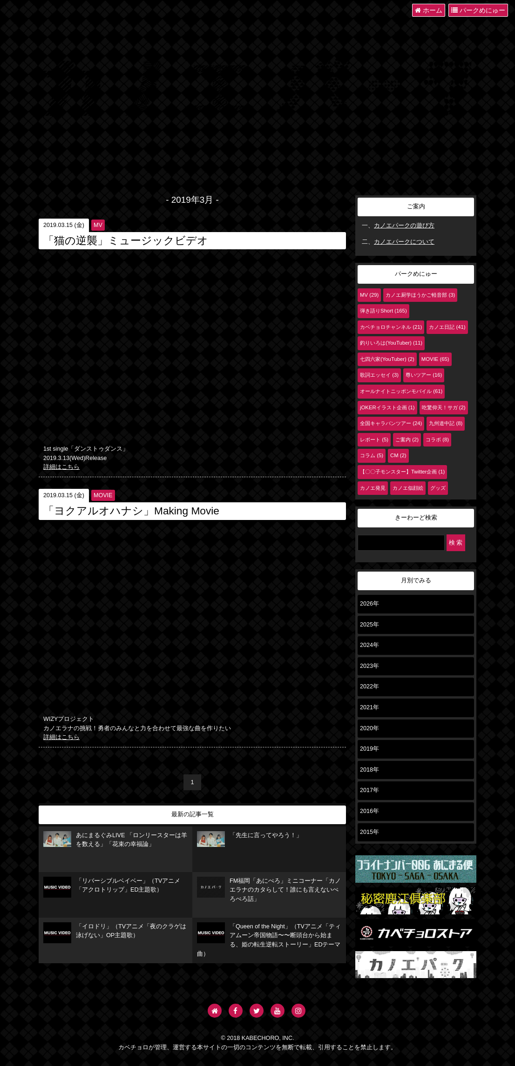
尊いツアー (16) (424, 375)
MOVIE (103, 495)
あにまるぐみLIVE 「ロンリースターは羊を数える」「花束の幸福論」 (115, 839)
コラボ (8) (437, 439)
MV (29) (369, 295)
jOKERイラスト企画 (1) (387, 407)
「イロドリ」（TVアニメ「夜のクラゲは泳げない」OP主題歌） (114, 932)
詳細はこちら (61, 467)
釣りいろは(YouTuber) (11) (391, 343)
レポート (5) (374, 439)
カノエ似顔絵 (408, 488)
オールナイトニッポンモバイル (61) (401, 391)
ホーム (428, 10)
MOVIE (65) (435, 359)
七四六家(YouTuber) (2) (387, 359)
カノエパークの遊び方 (404, 225)
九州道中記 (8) (445, 423)
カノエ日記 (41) (447, 327)
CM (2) (398, 455)
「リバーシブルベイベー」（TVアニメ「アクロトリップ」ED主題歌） (111, 887)
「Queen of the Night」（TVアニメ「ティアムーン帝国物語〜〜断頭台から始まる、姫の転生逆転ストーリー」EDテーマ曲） (269, 939)
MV (98, 225)
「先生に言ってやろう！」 (249, 839)
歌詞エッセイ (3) (379, 375)
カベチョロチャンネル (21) (391, 327)
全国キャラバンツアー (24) (391, 423)
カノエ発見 (373, 488)
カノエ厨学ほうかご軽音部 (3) (420, 295)
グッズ (438, 488)
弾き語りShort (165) (383, 310)
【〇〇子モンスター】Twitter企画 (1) (402, 471)
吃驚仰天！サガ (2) (444, 407)
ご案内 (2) (407, 439)
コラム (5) (371, 455)
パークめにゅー (478, 10)
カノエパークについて (404, 242)
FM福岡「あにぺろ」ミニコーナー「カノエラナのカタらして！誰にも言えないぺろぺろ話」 (269, 889)
